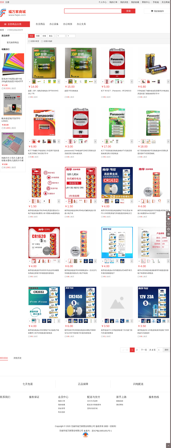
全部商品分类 (12, 24)
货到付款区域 (92, 408)
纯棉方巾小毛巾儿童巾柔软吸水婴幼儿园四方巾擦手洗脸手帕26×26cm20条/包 (13, 159)
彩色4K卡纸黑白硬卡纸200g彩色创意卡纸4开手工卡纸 (12, 80)
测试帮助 (119, 405)
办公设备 (54, 24)
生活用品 (40, 24)
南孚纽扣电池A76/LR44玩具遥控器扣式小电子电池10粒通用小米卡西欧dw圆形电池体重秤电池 (44, 213)
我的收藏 (135, 2)
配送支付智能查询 (94, 405)
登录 (2, 2)
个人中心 (103, 2)
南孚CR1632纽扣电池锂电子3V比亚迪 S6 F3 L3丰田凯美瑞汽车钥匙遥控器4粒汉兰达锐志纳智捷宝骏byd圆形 (117, 213)
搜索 (128, 11)
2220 (8, 88)
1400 (8, 128)
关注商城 (166, 2)
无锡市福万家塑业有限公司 (71, 430)
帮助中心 (146, 2)
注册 (7, 2)
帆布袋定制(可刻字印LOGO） (11, 119)
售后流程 (61, 412)
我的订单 (113, 2)
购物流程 (119, 401)
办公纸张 (67, 24)
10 (32, 157)
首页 (2, 30)
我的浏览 (124, 2)
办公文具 (81, 24)
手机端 (156, 2)
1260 (8, 167)
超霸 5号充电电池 (71, 91)
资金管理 (61, 408)
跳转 (166, 350)
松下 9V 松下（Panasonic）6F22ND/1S (116, 91)
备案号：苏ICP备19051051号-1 (98, 431)
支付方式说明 (92, 401)
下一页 (144, 350)
